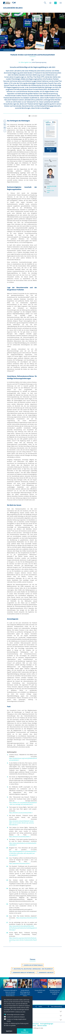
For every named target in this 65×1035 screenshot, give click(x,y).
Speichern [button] (9, 1031)
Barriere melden (42, 1025)
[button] (1, 979)
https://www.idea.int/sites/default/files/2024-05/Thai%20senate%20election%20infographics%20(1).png (23, 928)
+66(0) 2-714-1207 (49, 191)
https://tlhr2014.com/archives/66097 (20, 836)
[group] (10, 988)
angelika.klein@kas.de (50, 187)
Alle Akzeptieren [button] (24, 1031)
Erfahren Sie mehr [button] (20, 1011)
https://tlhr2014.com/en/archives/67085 (21, 812)
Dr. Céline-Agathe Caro (25, 62)
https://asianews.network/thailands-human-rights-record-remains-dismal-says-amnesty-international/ (21, 822)
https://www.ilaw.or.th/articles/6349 (19, 863)
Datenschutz (35, 1023)
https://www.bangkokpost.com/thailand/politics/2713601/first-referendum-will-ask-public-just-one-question (23, 853)
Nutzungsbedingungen (46, 1023)
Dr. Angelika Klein (50, 166)
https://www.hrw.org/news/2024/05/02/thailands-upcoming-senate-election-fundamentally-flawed (23, 939)
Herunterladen (50, 150)
